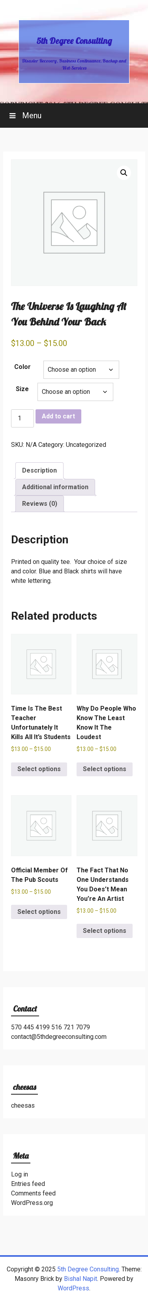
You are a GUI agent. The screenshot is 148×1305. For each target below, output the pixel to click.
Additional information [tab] (55, 487)
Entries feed (28, 1184)
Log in (19, 1174)
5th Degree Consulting (74, 40)
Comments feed (33, 1193)
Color (22, 367)
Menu (30, 115)
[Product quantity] (22, 418)
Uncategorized (86, 444)
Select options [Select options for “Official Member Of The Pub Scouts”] (39, 911)
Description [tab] (39, 470)
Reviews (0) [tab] (39, 503)
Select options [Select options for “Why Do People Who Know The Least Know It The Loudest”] (104, 769)
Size (22, 389)
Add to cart (58, 416)
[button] (124, 173)
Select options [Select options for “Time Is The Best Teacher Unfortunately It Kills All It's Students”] (39, 769)
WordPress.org (32, 1203)
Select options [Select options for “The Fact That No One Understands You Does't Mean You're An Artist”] (104, 930)
